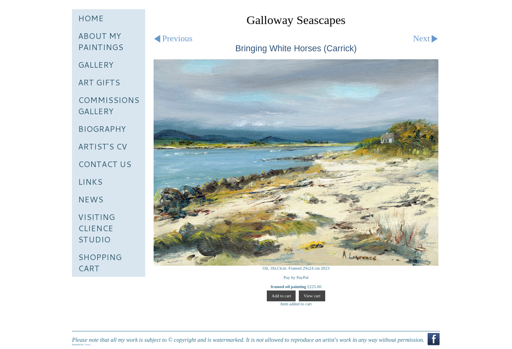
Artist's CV (102, 146)
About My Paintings (100, 41)
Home (91, 18)
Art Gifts (99, 82)
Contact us (104, 163)
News (90, 199)
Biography (102, 128)
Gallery (96, 64)
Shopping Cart (100, 262)
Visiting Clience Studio (96, 228)
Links (90, 181)
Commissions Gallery (108, 105)
